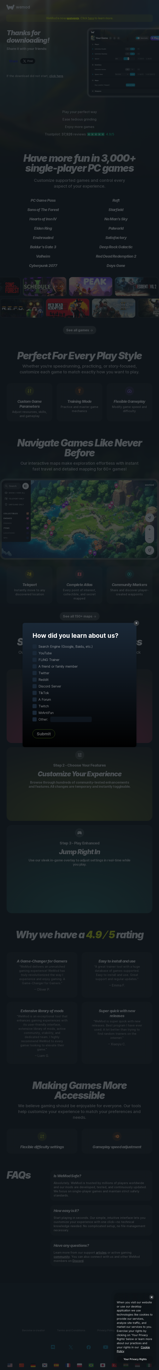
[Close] (151, 1297)
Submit (44, 733)
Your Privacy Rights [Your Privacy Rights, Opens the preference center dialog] (135, 1359)
